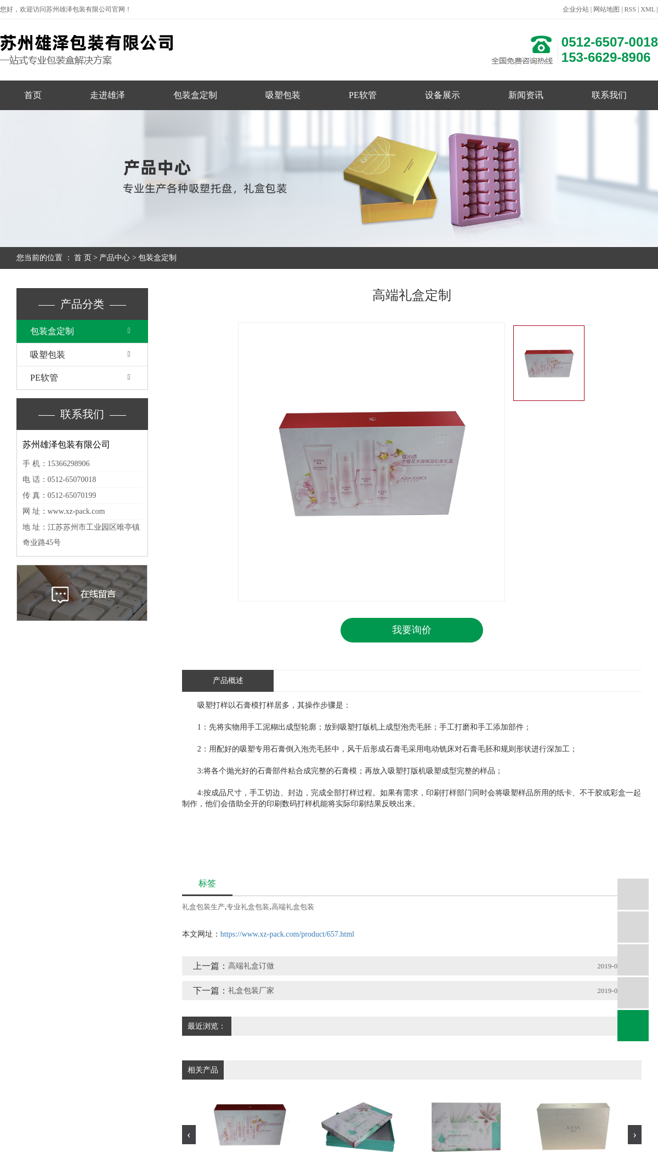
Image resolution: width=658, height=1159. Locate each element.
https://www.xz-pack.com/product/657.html (287, 934)
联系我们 (609, 95)
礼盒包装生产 (203, 907)
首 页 (83, 258)
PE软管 (363, 95)
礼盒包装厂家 (251, 990)
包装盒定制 (195, 95)
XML (647, 9)
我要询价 (412, 629)
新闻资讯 (525, 95)
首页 (33, 95)
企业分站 (576, 9)
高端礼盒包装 (292, 907)
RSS (630, 9)
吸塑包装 (282, 95)
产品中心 (114, 258)
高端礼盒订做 (251, 966)
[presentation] (189, 1134)
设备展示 (442, 95)
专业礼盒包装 (247, 907)
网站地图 (606, 9)
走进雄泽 (107, 95)
